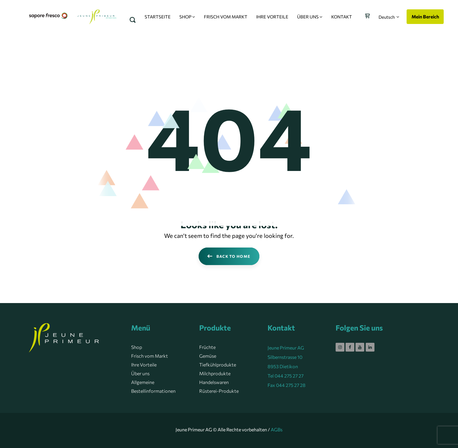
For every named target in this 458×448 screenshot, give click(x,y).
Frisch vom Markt (149, 356)
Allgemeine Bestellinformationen (153, 386)
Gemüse (207, 356)
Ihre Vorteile (144, 364)
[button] (389, 17)
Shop (136, 347)
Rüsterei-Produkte (219, 391)
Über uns (140, 373)
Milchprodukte (214, 373)
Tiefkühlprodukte (217, 364)
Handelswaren (214, 382)
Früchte (207, 347)
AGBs (276, 429)
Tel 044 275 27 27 (285, 375)
